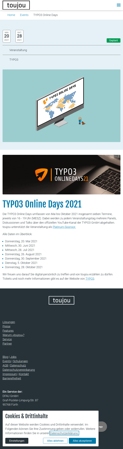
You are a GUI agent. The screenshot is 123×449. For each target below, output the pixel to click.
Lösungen (9, 322)
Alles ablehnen (55, 440)
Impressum (10, 374)
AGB (5, 365)
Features (8, 330)
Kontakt (24, 374)
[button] (111, 5)
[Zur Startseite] (16, 5)
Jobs (13, 356)
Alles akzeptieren (82, 440)
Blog (5, 356)
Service (7, 339)
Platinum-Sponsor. (64, 227)
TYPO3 (90, 278)
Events (24, 15)
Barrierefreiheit (12, 378)
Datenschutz (18, 365)
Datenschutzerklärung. (64, 433)
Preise (6, 326)
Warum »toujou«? (13, 335)
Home (11, 15)
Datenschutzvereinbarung (19, 369)
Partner (7, 343)
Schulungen (20, 361)
